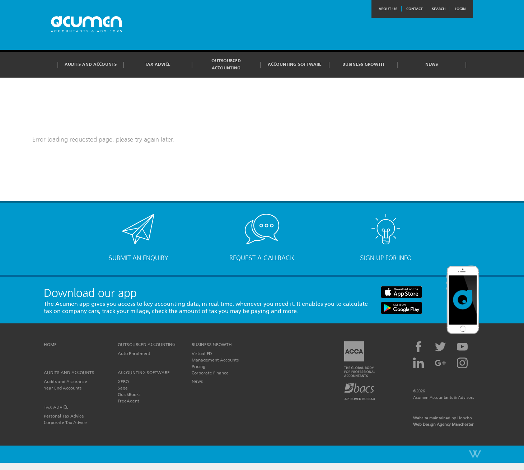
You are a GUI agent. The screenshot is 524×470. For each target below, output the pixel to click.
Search (439, 8)
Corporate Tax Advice (65, 422)
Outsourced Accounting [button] (226, 64)
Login (460, 8)
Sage (123, 388)
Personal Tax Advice (64, 416)
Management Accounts (215, 360)
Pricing (198, 366)
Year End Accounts (62, 388)
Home (50, 344)
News (431, 64)
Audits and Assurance (65, 381)
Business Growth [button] (363, 64)
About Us (388, 8)
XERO (123, 381)
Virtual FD (202, 353)
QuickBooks (129, 394)
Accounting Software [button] (295, 64)
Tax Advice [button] (157, 64)
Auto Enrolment (134, 353)
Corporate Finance (210, 372)
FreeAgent (128, 401)
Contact (414, 8)
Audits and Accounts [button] (91, 64)
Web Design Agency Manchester (443, 424)
